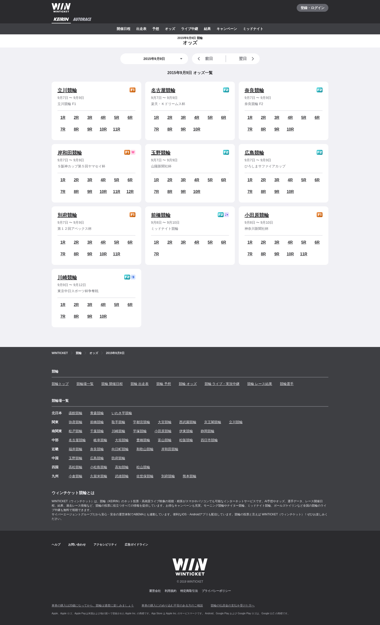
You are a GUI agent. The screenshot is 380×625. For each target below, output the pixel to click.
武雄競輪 (122, 476)
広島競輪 (254, 152)
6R (130, 117)
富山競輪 (164, 440)
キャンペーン (227, 29)
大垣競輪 (122, 440)
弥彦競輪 (75, 422)
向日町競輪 (120, 449)
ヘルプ (56, 544)
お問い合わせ (77, 544)
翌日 (247, 59)
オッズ (170, 29)
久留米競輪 (98, 476)
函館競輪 (75, 413)
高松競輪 (75, 467)
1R (62, 117)
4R (103, 117)
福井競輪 (75, 449)
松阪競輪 (186, 440)
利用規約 (170, 591)
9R (89, 129)
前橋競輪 (161, 215)
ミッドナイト (253, 29)
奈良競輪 (254, 90)
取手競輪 (118, 422)
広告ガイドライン (136, 544)
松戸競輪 (75, 431)
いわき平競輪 (122, 413)
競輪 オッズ (188, 384)
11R (116, 129)
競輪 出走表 (140, 384)
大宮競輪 (164, 422)
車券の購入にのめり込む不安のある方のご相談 (172, 605)
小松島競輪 (98, 467)
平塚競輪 (140, 431)
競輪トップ (60, 384)
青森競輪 (97, 413)
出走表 (141, 29)
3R (89, 117)
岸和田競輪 (69, 152)
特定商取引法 (189, 591)
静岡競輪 (207, 431)
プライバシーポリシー (216, 591)
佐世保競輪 (144, 476)
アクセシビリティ (105, 544)
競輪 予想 (163, 384)
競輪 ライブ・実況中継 (222, 384)
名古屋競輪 (163, 90)
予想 (155, 29)
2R (76, 117)
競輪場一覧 (85, 384)
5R (116, 117)
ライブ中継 (189, 29)
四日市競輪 (209, 440)
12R (129, 192)
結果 (207, 29)
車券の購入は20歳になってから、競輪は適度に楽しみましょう (93, 605)
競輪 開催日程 (112, 384)
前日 (204, 59)
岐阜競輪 (100, 440)
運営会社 (155, 591)
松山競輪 (143, 467)
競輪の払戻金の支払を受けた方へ (233, 605)
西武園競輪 (187, 422)
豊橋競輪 (143, 440)
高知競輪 (122, 467)
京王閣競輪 (212, 422)
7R (62, 129)
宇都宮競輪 (141, 422)
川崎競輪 (67, 277)
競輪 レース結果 (259, 384)
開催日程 (123, 29)
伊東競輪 (186, 431)
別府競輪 (67, 215)
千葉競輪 (97, 431)
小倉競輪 (75, 476)
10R (103, 129)
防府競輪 (118, 458)
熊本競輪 (189, 476)
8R (76, 129)
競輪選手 (287, 384)
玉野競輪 (161, 152)
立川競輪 (67, 90)
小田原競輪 (257, 215)
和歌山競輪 (144, 449)
